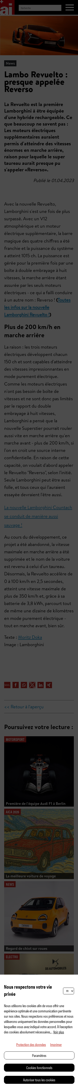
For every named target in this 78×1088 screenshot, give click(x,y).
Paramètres (39, 1055)
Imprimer (56, 1044)
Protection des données (31, 1044)
